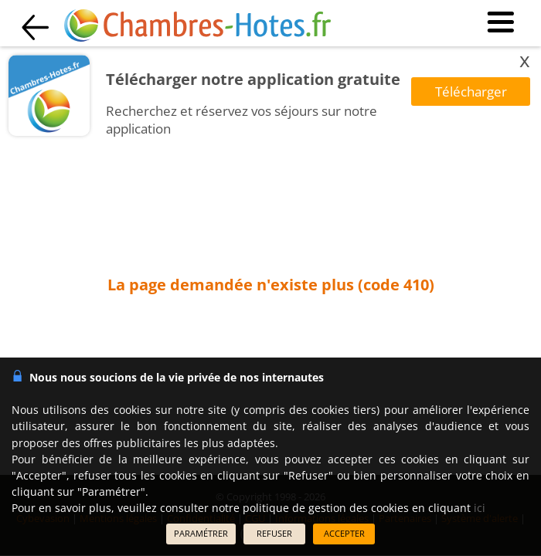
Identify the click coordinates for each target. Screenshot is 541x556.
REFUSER (274, 533)
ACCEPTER (344, 533)
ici (479, 507)
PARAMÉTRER (201, 533)
